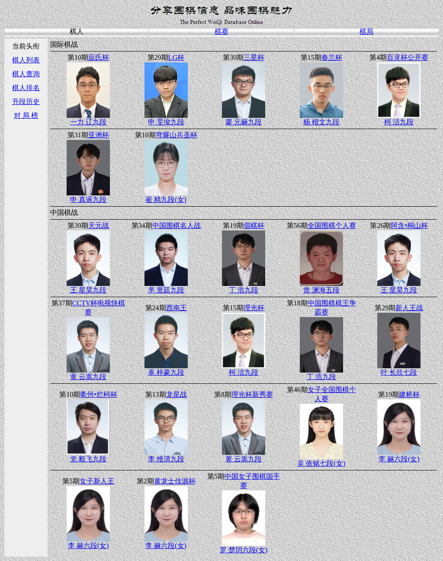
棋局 (366, 31)
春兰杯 (331, 57)
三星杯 (254, 57)
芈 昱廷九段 (166, 290)
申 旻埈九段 (166, 122)
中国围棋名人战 (176, 225)
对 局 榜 (26, 115)
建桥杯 (409, 394)
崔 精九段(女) (165, 199)
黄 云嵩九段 (88, 376)
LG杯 (176, 57)
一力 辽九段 (88, 122)
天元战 (98, 225)
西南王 (176, 307)
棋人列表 (26, 60)
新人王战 (409, 307)
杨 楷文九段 (321, 122)
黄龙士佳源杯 (175, 481)
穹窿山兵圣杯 (176, 135)
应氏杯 (98, 57)
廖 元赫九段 (243, 122)
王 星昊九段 (88, 290)
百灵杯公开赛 (407, 57)
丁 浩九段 (243, 290)
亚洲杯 (98, 135)
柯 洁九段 (399, 122)
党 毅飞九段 (88, 459)
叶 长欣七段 (399, 372)
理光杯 (254, 307)
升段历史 (26, 101)
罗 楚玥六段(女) (244, 550)
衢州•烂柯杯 (98, 394)
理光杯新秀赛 (252, 394)
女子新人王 (97, 481)
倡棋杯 (254, 225)
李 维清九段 (166, 459)
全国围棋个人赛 (332, 225)
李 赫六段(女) (399, 459)
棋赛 (221, 31)
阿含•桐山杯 (409, 225)
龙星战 (176, 394)
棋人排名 (26, 87)
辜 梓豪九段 (166, 372)
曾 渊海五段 (321, 290)
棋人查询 (26, 74)
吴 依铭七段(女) (321, 463)
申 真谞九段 (88, 199)
